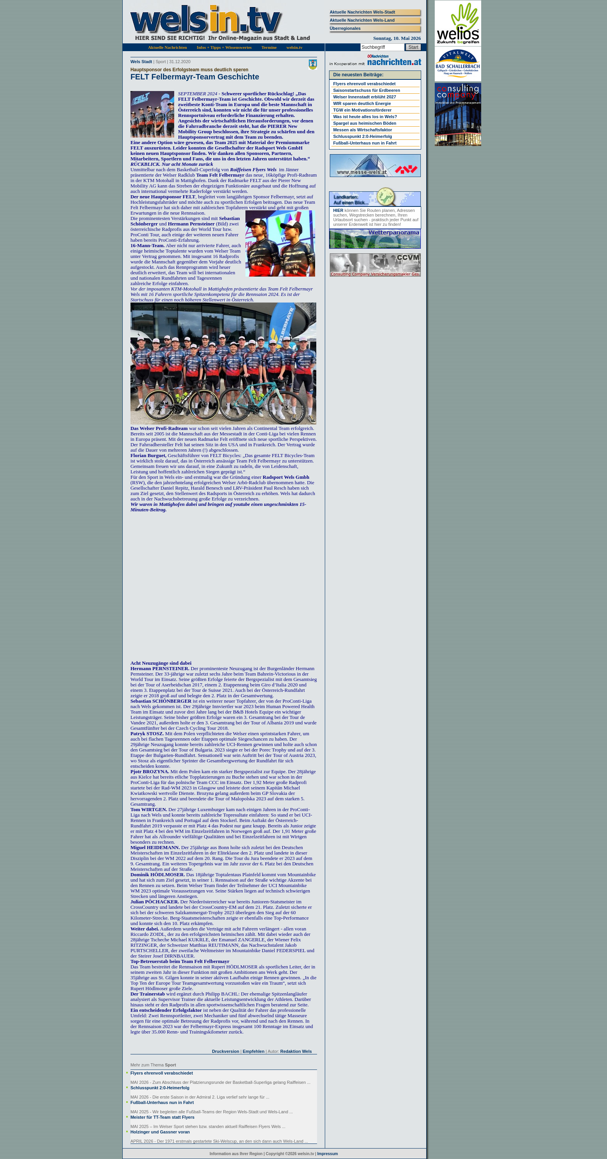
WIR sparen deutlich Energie (362, 103)
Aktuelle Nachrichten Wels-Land (362, 20)
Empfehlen (253, 1051)
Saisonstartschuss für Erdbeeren (366, 90)
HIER (338, 210)
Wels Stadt (141, 61)
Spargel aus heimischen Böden (364, 123)
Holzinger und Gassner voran (160, 1132)
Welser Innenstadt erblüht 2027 (364, 97)
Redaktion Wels (296, 1051)
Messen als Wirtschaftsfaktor (362, 129)
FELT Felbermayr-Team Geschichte (194, 76)
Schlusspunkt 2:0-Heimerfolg (159, 1087)
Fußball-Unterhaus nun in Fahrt (162, 1102)
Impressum (327, 1154)
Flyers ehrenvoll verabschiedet (161, 1073)
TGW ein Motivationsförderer (362, 110)
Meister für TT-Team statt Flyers (162, 1117)
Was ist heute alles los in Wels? (365, 116)
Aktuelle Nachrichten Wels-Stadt (362, 12)
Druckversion (225, 1051)
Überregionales (345, 28)
